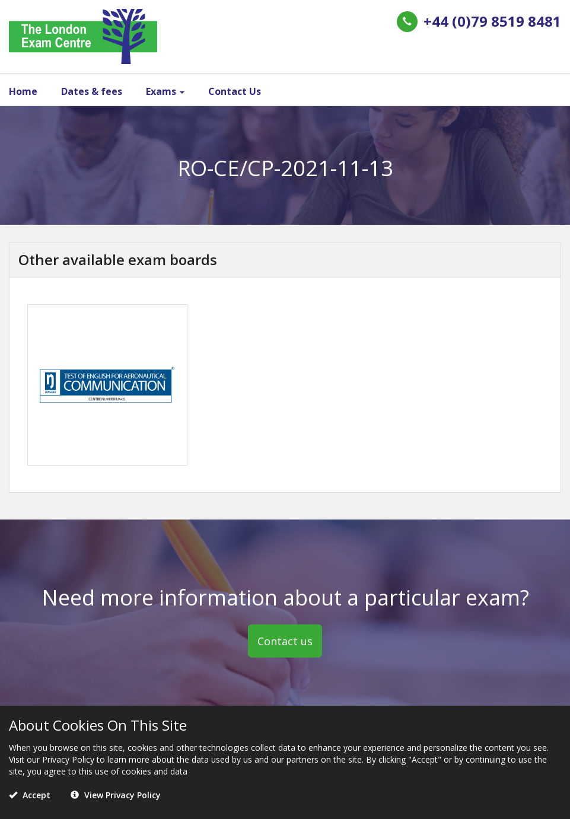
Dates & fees (91, 91)
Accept (29, 795)
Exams (165, 91)
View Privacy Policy (116, 795)
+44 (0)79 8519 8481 (492, 21)
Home (23, 91)
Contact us (285, 640)
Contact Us (234, 91)
